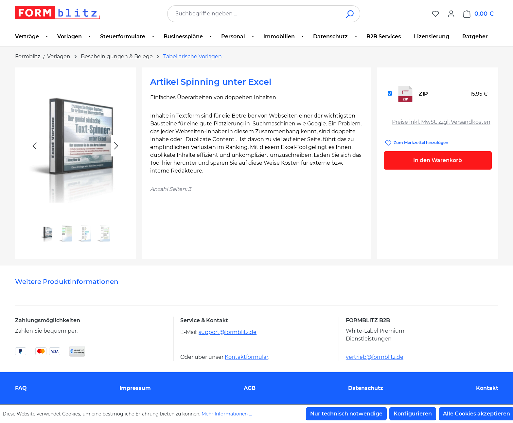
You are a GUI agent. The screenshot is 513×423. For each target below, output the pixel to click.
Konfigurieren (413, 414)
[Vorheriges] (34, 145)
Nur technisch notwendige (346, 414)
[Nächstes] (116, 145)
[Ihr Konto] (451, 13)
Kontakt (487, 388)
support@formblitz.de (227, 332)
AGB (250, 388)
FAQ (21, 388)
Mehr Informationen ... (227, 414)
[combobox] (254, 13)
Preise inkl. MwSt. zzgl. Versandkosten (441, 122)
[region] (75, 160)
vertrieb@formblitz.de (374, 357)
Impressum (135, 388)
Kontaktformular (246, 357)
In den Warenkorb (437, 160)
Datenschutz (365, 388)
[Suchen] (350, 13)
